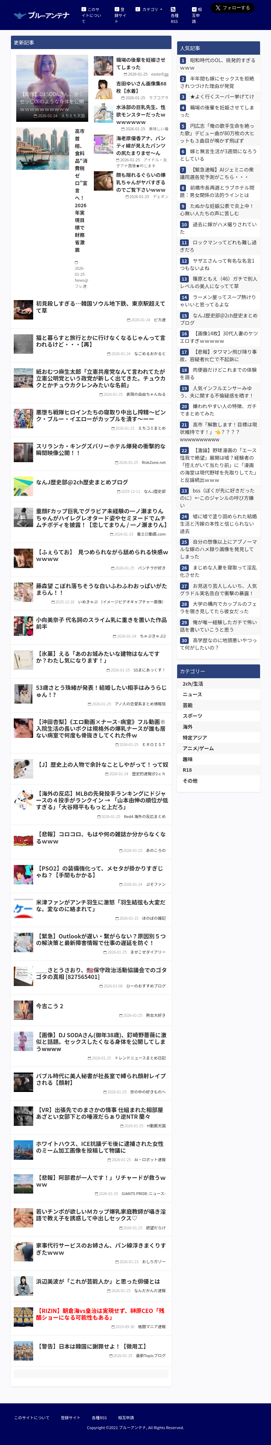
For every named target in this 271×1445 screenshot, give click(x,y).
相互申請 (197, 15)
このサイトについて (91, 15)
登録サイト (121, 15)
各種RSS (175, 15)
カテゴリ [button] (147, 9)
